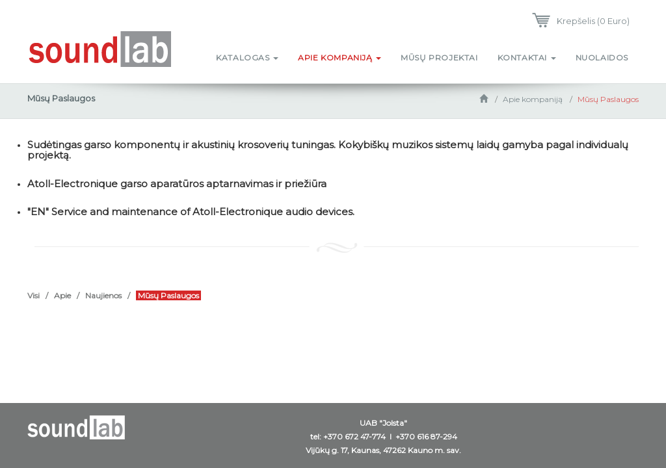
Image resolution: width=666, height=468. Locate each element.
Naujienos (103, 295)
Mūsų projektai (439, 57)
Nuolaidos (602, 57)
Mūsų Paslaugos (608, 99)
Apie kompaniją (339, 57)
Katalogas (247, 57)
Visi (33, 295)
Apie (62, 295)
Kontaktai (527, 57)
